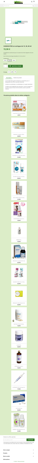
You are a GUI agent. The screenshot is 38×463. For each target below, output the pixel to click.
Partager (9, 72)
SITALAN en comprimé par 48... (19, 260)
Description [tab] (8, 77)
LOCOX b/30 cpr (19, 408)
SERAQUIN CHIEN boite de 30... (19, 303)
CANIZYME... (19, 345)
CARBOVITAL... (19, 239)
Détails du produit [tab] (17, 77)
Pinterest (15, 72)
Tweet (12, 72)
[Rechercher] (19, 5)
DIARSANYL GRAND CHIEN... (19, 134)
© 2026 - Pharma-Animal (19, 461)
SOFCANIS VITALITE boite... (19, 324)
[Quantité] (4, 66)
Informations (6, 459)
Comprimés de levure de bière (19, 113)
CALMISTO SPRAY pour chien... (19, 282)
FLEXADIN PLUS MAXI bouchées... (19, 155)
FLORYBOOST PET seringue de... (19, 387)
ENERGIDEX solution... (19, 366)
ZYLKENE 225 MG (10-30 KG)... (19, 176)
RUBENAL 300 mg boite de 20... (19, 429)
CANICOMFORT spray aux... (19, 218)
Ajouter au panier (15, 66)
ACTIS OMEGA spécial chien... (19, 197)
